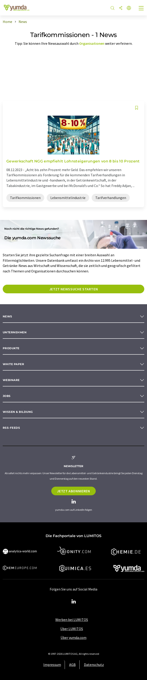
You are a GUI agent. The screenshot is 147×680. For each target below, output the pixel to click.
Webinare (11, 380)
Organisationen (91, 43)
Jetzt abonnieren (73, 491)
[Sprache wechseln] (129, 8)
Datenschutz (94, 664)
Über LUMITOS (71, 628)
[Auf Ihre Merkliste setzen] (136, 108)
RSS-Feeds (11, 427)
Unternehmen (15, 332)
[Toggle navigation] (141, 9)
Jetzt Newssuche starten (73, 289)
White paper (13, 364)
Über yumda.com (73, 637)
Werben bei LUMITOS (71, 619)
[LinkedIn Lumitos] (73, 601)
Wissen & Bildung (18, 411)
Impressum (52, 664)
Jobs (7, 396)
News (7, 316)
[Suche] (112, 8)
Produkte (11, 348)
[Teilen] (121, 8)
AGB (72, 664)
